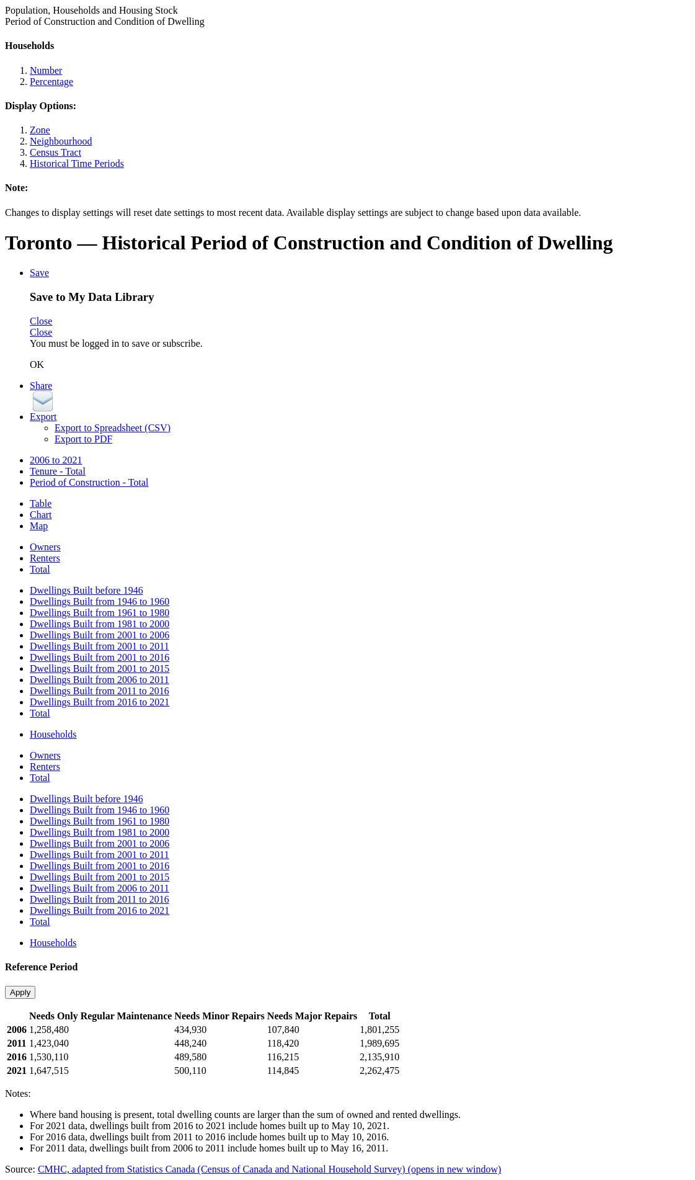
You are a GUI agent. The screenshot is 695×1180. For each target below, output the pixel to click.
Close (41, 321)
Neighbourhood (61, 141)
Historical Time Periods (77, 163)
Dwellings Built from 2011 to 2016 (99, 691)
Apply (20, 992)
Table (40, 503)
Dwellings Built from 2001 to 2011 (99, 646)
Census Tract (55, 152)
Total (40, 569)
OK (37, 364)
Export (43, 416)
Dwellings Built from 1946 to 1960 (99, 601)
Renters (45, 558)
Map (39, 526)
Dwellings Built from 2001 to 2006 (99, 635)
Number (46, 70)
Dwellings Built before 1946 (86, 590)
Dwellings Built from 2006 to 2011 (99, 679)
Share (41, 385)
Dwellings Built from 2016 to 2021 (99, 702)
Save (39, 272)
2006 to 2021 (56, 460)
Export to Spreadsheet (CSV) (112, 427)
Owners (45, 547)
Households (53, 734)
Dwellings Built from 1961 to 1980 (99, 612)
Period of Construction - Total (89, 482)
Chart (41, 514)
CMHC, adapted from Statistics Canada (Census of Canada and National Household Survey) (269, 1169)
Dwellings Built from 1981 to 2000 (99, 624)
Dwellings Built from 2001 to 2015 (99, 668)
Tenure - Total (58, 471)
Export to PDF (83, 439)
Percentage (51, 81)
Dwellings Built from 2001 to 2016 (99, 657)
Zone (40, 130)
